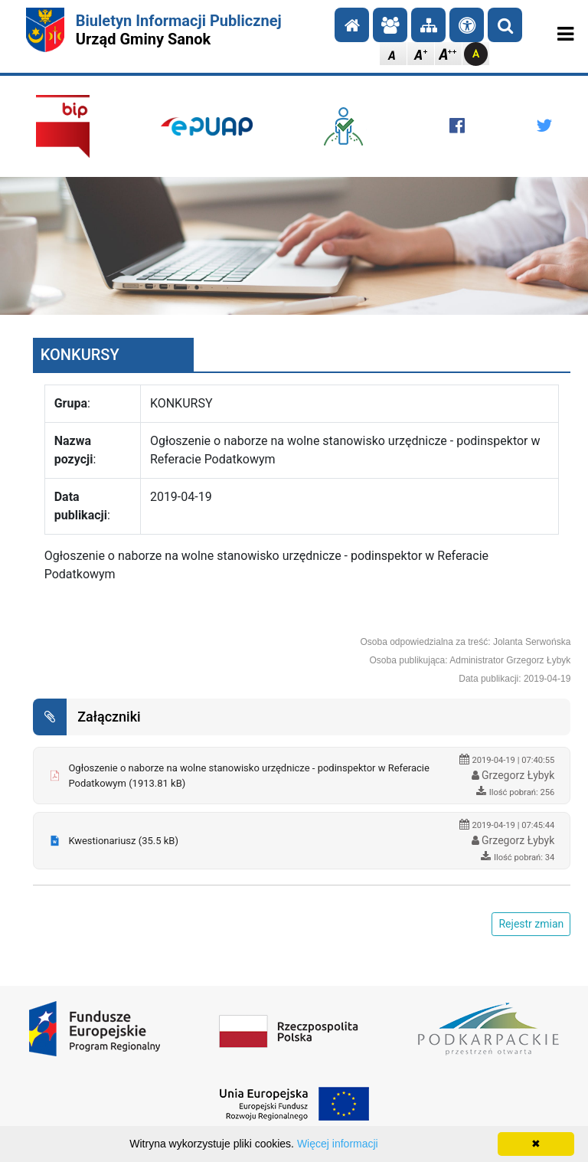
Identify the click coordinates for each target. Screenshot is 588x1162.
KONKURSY (80, 354)
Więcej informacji (337, 1143)
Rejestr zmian (531, 924)
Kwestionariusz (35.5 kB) (123, 840)
